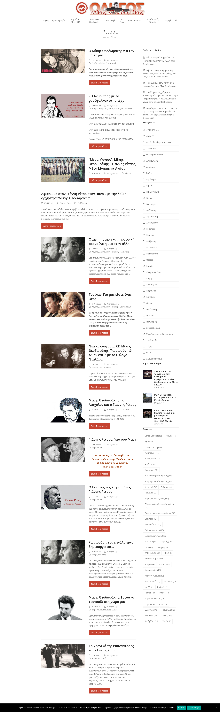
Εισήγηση (150, 235)
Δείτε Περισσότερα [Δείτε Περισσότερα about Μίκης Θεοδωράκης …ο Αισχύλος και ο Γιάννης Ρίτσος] (99, 426)
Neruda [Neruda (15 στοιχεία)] (171, 435)
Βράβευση (151, 210)
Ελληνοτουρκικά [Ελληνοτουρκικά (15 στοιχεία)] (154, 530)
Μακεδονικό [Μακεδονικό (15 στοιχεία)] (152, 581)
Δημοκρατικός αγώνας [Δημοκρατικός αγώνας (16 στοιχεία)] (157, 498)
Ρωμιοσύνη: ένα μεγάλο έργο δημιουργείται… (111, 544)
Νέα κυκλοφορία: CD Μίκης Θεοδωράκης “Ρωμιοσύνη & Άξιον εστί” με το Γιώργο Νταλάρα (110, 352)
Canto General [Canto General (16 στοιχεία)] (153, 435)
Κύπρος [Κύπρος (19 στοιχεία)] (164, 564)
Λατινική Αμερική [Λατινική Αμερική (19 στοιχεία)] (154, 575)
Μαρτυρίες (151, 290)
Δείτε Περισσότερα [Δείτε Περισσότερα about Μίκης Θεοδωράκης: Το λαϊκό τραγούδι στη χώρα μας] (99, 632)
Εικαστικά (150, 229)
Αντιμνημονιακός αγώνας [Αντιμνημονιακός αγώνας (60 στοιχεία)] (158, 481)
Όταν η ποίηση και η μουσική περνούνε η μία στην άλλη (111, 241)
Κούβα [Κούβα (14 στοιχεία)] (150, 564)
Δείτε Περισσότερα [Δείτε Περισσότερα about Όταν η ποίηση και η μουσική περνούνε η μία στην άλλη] (99, 281)
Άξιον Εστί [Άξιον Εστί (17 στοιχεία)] (151, 441)
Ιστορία (95, 108)
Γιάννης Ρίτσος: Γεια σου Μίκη (112, 439)
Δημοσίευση (97, 447)
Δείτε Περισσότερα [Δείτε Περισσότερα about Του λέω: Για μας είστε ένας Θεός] (99, 332)
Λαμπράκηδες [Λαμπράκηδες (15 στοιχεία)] (153, 570)
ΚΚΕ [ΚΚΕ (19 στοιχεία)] (168, 553)
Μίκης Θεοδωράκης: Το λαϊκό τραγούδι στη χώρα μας (111, 599)
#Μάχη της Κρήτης (154, 154)
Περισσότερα (194, 708)
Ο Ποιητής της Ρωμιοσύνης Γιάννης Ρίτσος (110, 489)
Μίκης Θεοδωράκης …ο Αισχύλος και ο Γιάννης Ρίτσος (112, 402)
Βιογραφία (151, 204)
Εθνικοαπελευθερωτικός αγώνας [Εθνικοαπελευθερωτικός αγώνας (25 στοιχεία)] (160, 506)
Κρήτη (149, 278)
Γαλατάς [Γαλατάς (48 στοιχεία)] (166, 487)
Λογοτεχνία (119, 108)
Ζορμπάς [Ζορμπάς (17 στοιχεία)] (166, 541)
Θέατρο (149, 260)
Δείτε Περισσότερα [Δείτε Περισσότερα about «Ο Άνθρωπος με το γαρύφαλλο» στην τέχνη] (99, 146)
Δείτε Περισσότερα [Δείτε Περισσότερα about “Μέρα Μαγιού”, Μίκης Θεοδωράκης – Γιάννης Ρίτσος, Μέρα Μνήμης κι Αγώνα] (99, 180)
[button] (176, 20)
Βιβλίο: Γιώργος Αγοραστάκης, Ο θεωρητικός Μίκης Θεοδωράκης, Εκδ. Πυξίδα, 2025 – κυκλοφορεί (160, 73)
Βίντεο (128, 173)
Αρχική (106, 37)
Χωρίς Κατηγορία (109, 63)
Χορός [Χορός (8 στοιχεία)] (166, 621)
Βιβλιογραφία (152, 191)
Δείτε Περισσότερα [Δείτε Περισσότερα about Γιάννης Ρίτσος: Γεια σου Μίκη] (99, 473)
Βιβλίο (128, 409)
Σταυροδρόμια (153, 328)
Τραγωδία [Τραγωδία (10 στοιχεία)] (168, 609)
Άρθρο (95, 554)
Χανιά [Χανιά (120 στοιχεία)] (166, 615)
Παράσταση (151, 309)
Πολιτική (114, 252)
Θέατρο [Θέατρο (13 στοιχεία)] (162, 547)
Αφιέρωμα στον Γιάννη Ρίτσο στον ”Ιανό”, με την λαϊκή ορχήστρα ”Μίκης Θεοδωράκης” (84, 196)
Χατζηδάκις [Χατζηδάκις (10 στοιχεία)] (152, 621)
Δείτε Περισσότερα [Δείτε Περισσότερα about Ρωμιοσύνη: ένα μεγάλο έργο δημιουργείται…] (99, 584)
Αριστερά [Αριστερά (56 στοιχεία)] (151, 487)
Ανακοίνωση (152, 160)
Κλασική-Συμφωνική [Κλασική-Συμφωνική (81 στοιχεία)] (156, 558)
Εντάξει (181, 708)
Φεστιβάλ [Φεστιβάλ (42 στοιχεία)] (151, 615)
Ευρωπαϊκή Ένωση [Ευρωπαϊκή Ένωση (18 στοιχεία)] (155, 536)
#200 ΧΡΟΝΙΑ (152, 130)
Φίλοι (148, 352)
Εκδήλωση (82, 203)
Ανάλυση (150, 167)
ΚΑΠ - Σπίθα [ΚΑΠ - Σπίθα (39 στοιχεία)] (152, 553)
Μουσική (128, 108)
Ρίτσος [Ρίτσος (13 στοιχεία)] (164, 592)
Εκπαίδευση (151, 247)
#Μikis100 (151, 148)
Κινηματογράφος (106, 108)
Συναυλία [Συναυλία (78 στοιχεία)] (151, 609)
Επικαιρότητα (152, 253)
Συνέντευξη (97, 63)
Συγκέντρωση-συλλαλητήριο (159, 334)
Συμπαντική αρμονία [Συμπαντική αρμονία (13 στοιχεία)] (156, 604)
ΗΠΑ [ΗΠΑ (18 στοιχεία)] (149, 547)
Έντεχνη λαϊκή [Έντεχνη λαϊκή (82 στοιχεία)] (153, 447)
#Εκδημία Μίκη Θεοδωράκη (158, 142)
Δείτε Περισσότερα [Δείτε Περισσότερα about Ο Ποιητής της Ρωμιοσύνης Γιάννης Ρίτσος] (99, 529)
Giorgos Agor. (113, 60)
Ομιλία (114, 609)
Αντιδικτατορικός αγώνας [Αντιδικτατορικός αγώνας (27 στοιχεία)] (158, 475)
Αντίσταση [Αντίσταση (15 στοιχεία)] (151, 470)
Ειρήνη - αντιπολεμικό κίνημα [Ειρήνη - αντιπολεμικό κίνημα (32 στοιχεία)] (160, 513)
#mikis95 (150, 136)
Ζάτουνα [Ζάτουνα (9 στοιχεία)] (150, 541)
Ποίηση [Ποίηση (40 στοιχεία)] (150, 592)
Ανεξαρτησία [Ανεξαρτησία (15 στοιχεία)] (152, 464)
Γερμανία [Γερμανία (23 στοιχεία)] (151, 492)
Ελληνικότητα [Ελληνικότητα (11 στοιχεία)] (153, 524)
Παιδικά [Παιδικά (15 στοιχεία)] (162, 587)
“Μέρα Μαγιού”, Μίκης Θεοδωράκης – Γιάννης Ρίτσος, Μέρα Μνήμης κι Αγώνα (112, 163)
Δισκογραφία (97, 367)
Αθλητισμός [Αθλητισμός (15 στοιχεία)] (152, 453)
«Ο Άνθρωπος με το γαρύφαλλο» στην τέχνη (107, 98)
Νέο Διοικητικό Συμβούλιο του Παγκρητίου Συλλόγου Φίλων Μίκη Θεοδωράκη (159, 60)
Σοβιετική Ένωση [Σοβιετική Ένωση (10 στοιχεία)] (154, 598)
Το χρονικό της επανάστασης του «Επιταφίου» (111, 648)
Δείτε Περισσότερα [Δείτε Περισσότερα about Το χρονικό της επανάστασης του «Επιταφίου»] (99, 690)
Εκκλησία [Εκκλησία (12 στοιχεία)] (151, 518)
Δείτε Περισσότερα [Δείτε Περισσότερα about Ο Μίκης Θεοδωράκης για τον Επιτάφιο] (99, 82)
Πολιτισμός (124, 252)
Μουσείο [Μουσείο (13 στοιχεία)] (170, 581)
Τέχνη (149, 346)
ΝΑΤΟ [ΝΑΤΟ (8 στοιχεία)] (149, 587)
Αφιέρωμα (151, 179)
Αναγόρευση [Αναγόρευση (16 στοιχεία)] (152, 458)
